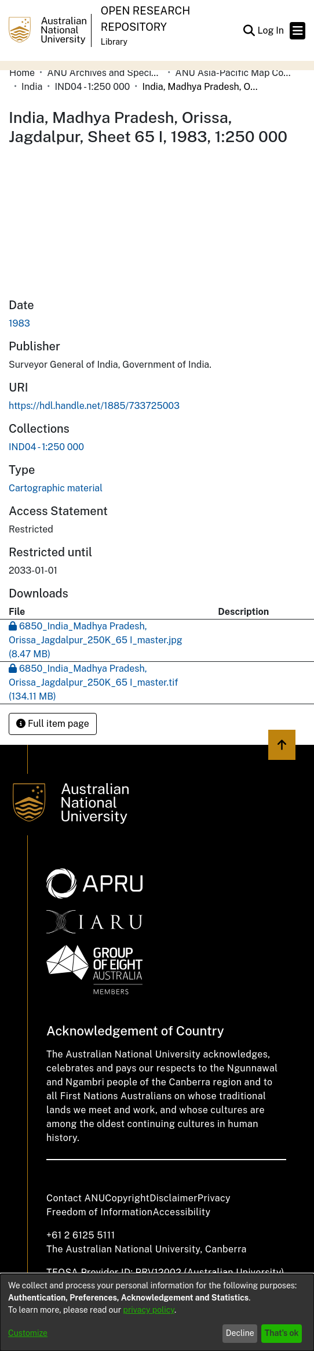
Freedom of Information (99, 1212)
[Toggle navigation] (297, 30)
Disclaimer (173, 1198)
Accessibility (181, 1212)
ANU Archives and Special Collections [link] (105, 72)
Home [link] (22, 72)
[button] (249, 31)
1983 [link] (19, 323)
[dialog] (157, 1312)
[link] (46, 446)
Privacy (214, 1198)
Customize (28, 1333)
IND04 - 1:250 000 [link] (92, 86)
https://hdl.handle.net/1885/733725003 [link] (94, 405)
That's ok (282, 1333)
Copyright (127, 1198)
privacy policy (148, 1309)
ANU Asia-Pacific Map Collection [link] (233, 72)
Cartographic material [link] (56, 488)
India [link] (31, 86)
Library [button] (114, 41)
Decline (240, 1333)
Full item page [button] (52, 723)
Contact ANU (75, 1198)
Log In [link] (271, 30)
